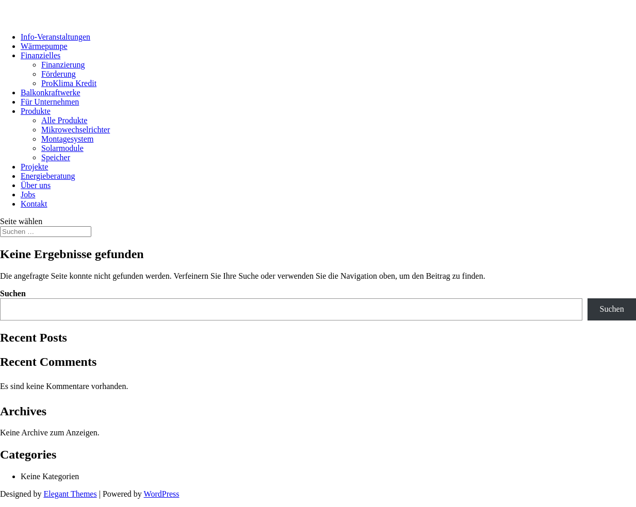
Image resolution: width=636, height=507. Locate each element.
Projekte (34, 166)
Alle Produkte (64, 120)
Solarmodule (62, 148)
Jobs (28, 194)
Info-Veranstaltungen (55, 36)
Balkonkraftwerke (50, 92)
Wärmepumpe (44, 46)
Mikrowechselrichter (75, 129)
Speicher (55, 157)
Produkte (36, 111)
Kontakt (34, 203)
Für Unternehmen (50, 101)
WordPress (162, 493)
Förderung (58, 74)
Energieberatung (48, 176)
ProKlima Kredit (68, 83)
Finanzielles (40, 55)
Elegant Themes (69, 493)
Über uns (36, 185)
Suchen (13, 293)
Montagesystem (67, 138)
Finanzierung (63, 64)
